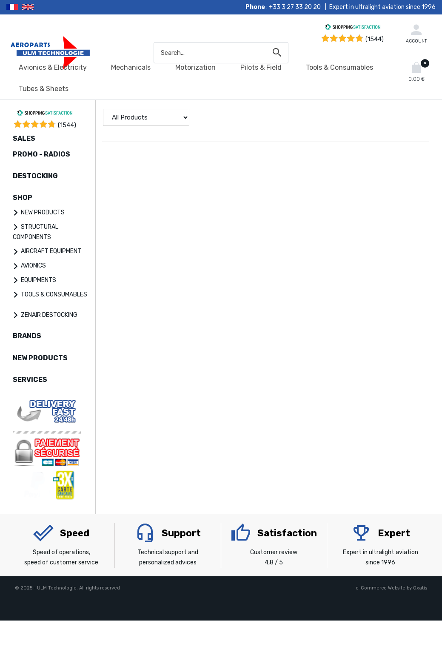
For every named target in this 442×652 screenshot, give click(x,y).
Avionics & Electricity (53, 67)
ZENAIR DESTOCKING (49, 315)
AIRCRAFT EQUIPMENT (51, 251)
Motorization (195, 67)
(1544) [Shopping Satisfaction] (374, 39)
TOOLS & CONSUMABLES (54, 294)
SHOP (22, 198)
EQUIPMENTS (38, 280)
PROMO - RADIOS (41, 154)
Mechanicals (131, 67)
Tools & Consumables (339, 67)
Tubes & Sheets (43, 89)
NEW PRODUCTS (43, 212)
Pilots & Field (261, 67)
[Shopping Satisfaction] (352, 28)
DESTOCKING (35, 176)
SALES (24, 138)
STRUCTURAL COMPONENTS (35, 232)
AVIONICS (33, 265)
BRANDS (27, 336)
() (67, 125)
